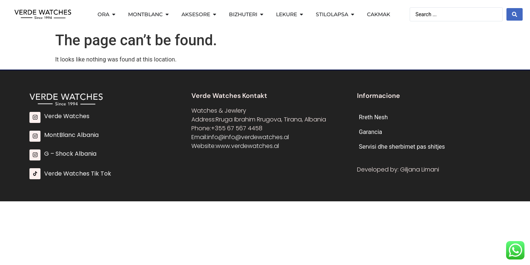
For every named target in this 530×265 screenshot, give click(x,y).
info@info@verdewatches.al (248, 137)
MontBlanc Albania (71, 135)
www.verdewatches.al (247, 146)
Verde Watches (66, 116)
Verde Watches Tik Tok (77, 173)
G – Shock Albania (70, 153)
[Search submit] (514, 14)
